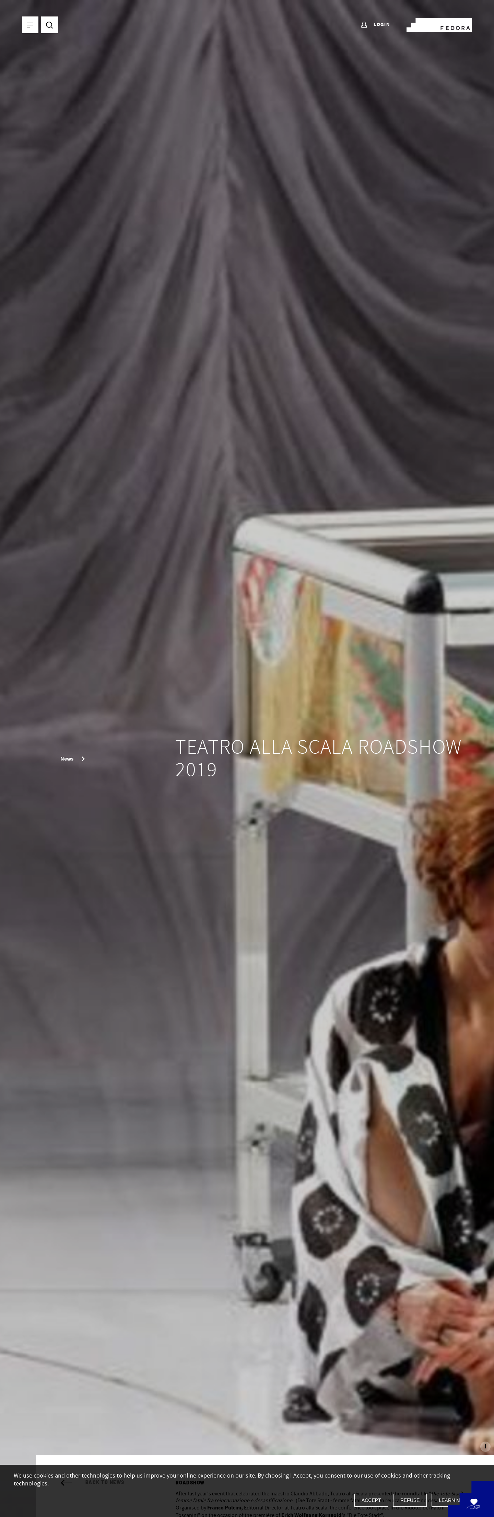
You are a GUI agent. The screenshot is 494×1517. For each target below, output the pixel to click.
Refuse (410, 1500)
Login (375, 25)
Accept (371, 1500)
